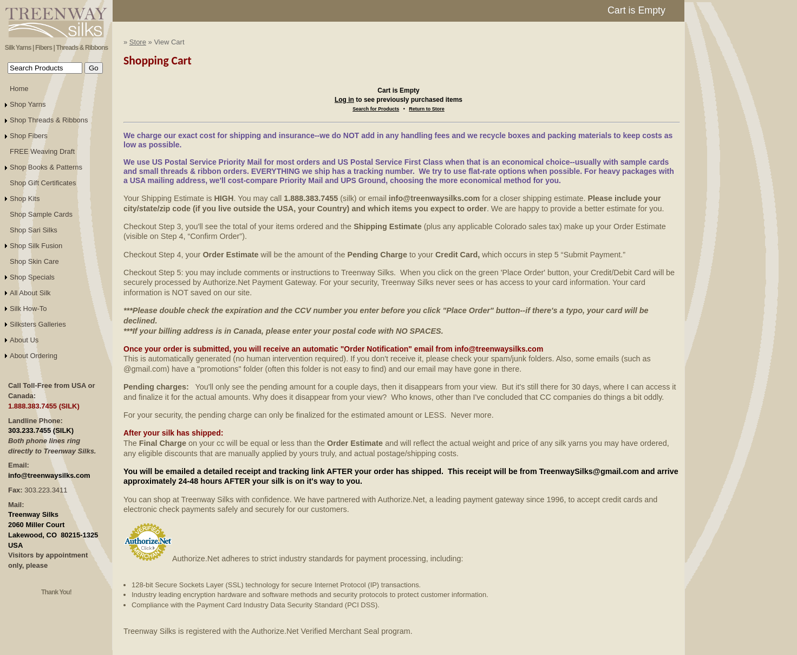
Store (137, 42)
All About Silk (30, 293)
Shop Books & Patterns (46, 167)
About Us (24, 340)
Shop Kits (25, 198)
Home (19, 89)
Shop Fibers (29, 136)
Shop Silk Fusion (36, 246)
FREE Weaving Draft (42, 151)
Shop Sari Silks (33, 230)
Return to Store (427, 109)
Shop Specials (32, 277)
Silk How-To (28, 308)
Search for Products (375, 109)
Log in (344, 99)
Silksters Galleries (38, 324)
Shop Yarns (28, 104)
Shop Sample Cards (41, 214)
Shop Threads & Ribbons (49, 120)
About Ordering (33, 356)
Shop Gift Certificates (43, 183)
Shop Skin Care (34, 261)
